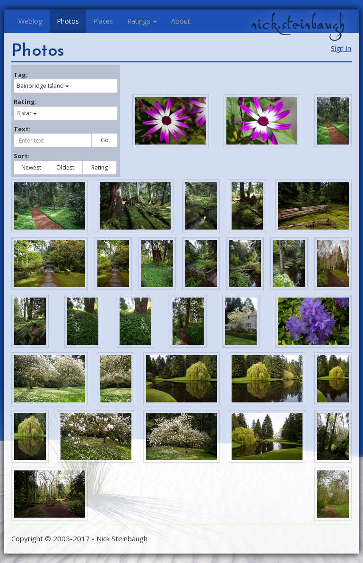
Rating (99, 167)
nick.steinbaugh (298, 24)
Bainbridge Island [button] (43, 86)
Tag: (21, 74)
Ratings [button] (142, 21)
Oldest (65, 167)
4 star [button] (27, 113)
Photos (68, 21)
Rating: (25, 101)
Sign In (341, 48)
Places (103, 21)
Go (105, 140)
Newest (31, 167)
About (180, 21)
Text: (22, 129)
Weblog (30, 21)
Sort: (22, 156)
